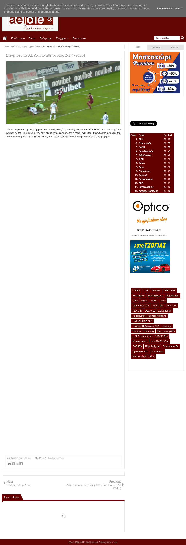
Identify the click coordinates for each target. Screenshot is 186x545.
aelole (144, 300)
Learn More (164, 8)
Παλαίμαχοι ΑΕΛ (171, 346)
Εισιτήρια (137, 331)
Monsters (155, 290)
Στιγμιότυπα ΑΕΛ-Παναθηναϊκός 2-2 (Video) (45, 55)
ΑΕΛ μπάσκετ (164, 311)
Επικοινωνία (79, 38)
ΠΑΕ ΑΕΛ (43, 458)
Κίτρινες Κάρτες (140, 341)
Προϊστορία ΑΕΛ (140, 351)
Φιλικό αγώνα (139, 356)
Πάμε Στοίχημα (152, 346)
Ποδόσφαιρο (18, 38)
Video (61, 458)
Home (5, 38)
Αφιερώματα (138, 316)
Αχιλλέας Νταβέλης (157, 316)
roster (162, 300)
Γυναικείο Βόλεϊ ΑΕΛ (142, 321)
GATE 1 (136, 290)
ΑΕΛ (71, 542)
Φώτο (151, 356)
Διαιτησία (167, 326)
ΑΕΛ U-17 (137, 311)
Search (182, 38)
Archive (174, 47)
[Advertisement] (64, 430)
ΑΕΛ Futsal (158, 305)
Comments (156, 47)
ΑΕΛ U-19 (150, 311)
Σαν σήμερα (157, 351)
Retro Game (138, 295)
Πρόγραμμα (46, 38)
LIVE (145, 290)
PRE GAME (169, 290)
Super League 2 (155, 295)
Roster (32, 38)
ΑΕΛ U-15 (171, 305)
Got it (179, 8)
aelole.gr (113, 542)
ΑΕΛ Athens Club (141, 305)
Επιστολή (149, 331)
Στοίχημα (61, 38)
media (154, 300)
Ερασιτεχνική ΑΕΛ (166, 331)
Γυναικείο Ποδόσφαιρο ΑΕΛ (146, 326)
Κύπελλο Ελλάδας (159, 341)
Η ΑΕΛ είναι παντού (142, 336)
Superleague (53, 458)
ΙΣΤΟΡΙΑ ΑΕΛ (161, 336)
